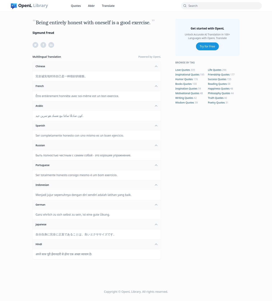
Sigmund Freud (43, 33)
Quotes (76, 6)
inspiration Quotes (186, 88)
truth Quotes (215, 98)
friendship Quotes (219, 74)
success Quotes (217, 79)
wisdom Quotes (184, 102)
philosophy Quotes (219, 93)
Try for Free (207, 46)
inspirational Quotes (187, 74)
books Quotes (183, 84)
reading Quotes (217, 84)
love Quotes (182, 70)
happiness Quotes (218, 88)
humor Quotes (184, 79)
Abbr (91, 6)
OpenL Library (131, 292)
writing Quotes (184, 98)
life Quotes (214, 70)
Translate (108, 6)
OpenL (157, 56)
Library (40, 5)
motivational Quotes (187, 93)
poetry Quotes (216, 102)
